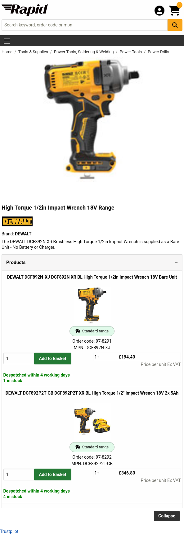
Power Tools (131, 51)
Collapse (166, 515)
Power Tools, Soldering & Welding (84, 51)
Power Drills (158, 51)
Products (15, 262)
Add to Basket (52, 358)
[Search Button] (175, 25)
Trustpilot (9, 531)
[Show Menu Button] (7, 41)
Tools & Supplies (33, 51)
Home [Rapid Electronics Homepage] (7, 51)
